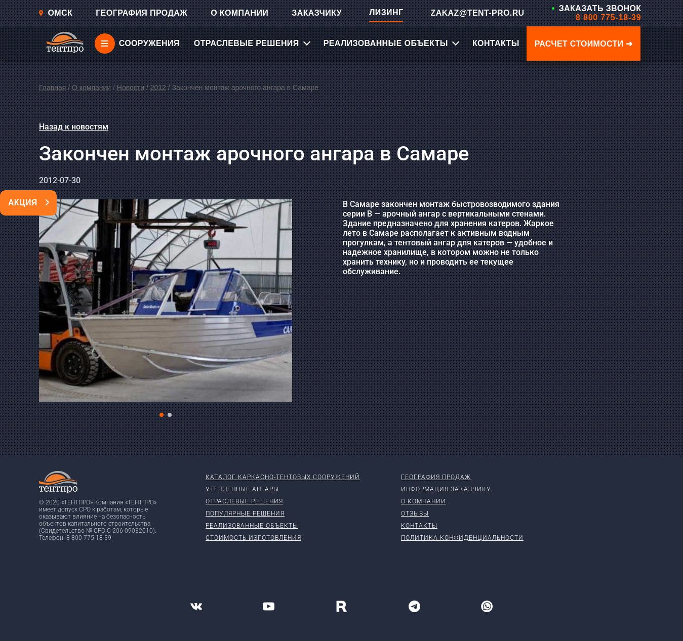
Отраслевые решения (244, 501)
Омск (55, 13)
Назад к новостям (73, 127)
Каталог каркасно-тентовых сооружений (283, 477)
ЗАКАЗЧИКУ (317, 13)
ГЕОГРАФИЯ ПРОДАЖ (141, 13)
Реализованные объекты (252, 525)
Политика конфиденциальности (462, 537)
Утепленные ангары (242, 489)
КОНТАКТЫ (495, 43)
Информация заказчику (446, 489)
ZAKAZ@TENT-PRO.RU (478, 13)
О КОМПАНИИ (239, 13)
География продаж (436, 477)
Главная (52, 87)
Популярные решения (245, 513)
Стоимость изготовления (253, 537)
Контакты (419, 525)
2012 (158, 87)
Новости (130, 87)
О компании (91, 87)
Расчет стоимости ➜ (584, 43)
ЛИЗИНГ (386, 12)
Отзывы (415, 513)
